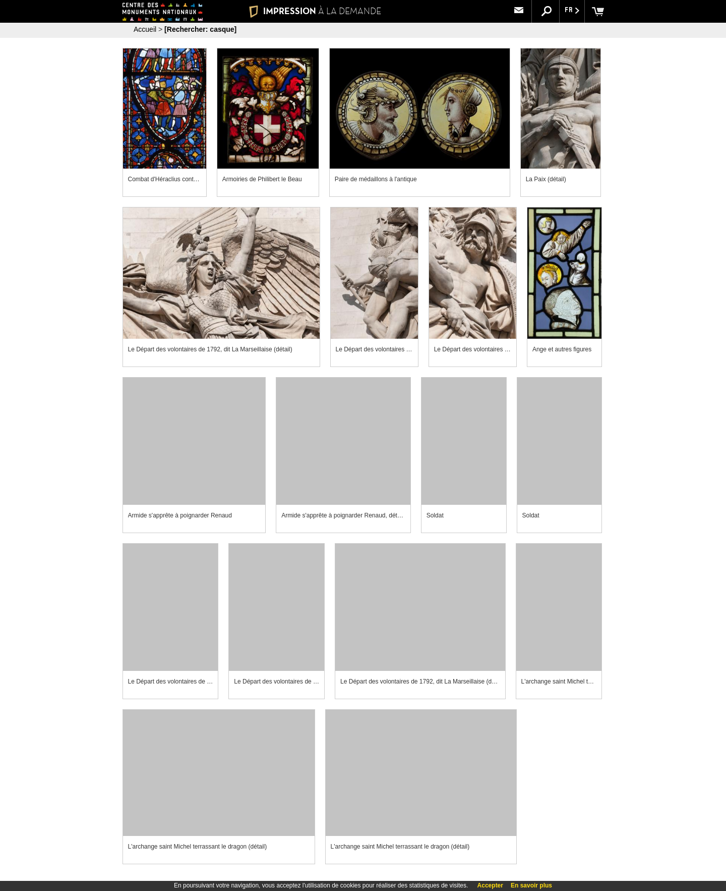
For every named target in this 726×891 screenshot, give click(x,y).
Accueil (145, 29)
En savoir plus (531, 885)
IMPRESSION (315, 11)
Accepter (490, 885)
